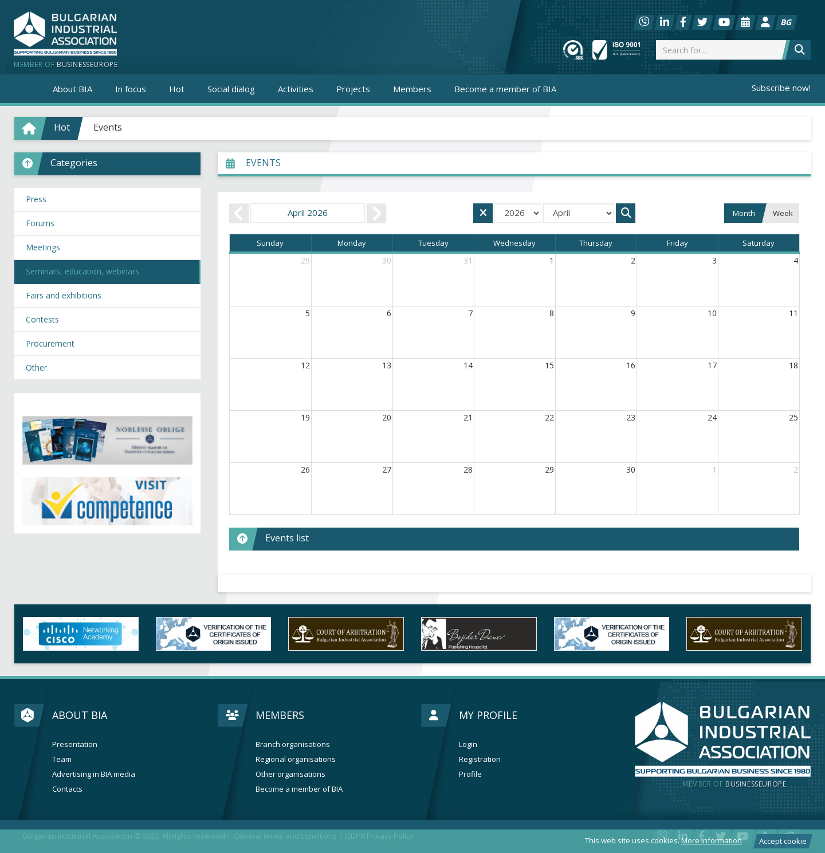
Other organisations (290, 774)
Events (107, 127)
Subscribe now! (781, 87)
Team (62, 759)
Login (468, 744)
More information (711, 840)
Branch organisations (293, 744)
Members (280, 715)
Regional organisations (296, 759)
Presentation (74, 744)
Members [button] (412, 89)
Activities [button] (295, 89)
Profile (470, 774)
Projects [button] (353, 89)
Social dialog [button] (231, 89)
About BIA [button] (72, 89)
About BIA (79, 715)
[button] (107, 163)
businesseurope (734, 784)
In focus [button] (130, 89)
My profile (488, 715)
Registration (480, 759)
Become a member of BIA (505, 89)
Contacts (67, 789)
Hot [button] (176, 89)
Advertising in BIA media (93, 774)
